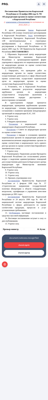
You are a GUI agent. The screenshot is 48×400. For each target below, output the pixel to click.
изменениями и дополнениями (18, 22)
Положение (13, 124)
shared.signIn (24, 245)
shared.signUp (24, 253)
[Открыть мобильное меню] (44, 4)
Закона (31, 30)
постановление (14, 181)
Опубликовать (14, 213)
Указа (30, 36)
